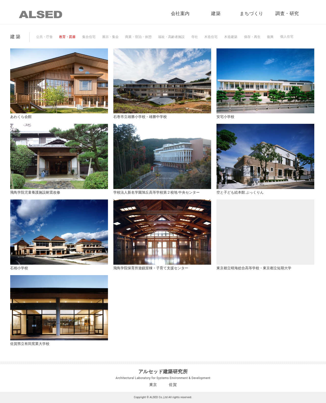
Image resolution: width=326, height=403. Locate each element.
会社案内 (180, 13)
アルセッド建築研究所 (163, 371)
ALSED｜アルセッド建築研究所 (40, 14)
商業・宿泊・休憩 (138, 37)
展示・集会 (110, 37)
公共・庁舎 (44, 37)
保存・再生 (252, 37)
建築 (216, 13)
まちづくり (251, 13)
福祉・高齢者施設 (171, 37)
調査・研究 (287, 13)
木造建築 (230, 37)
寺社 (194, 37)
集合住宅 (89, 37)
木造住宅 (211, 37)
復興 (270, 37)
